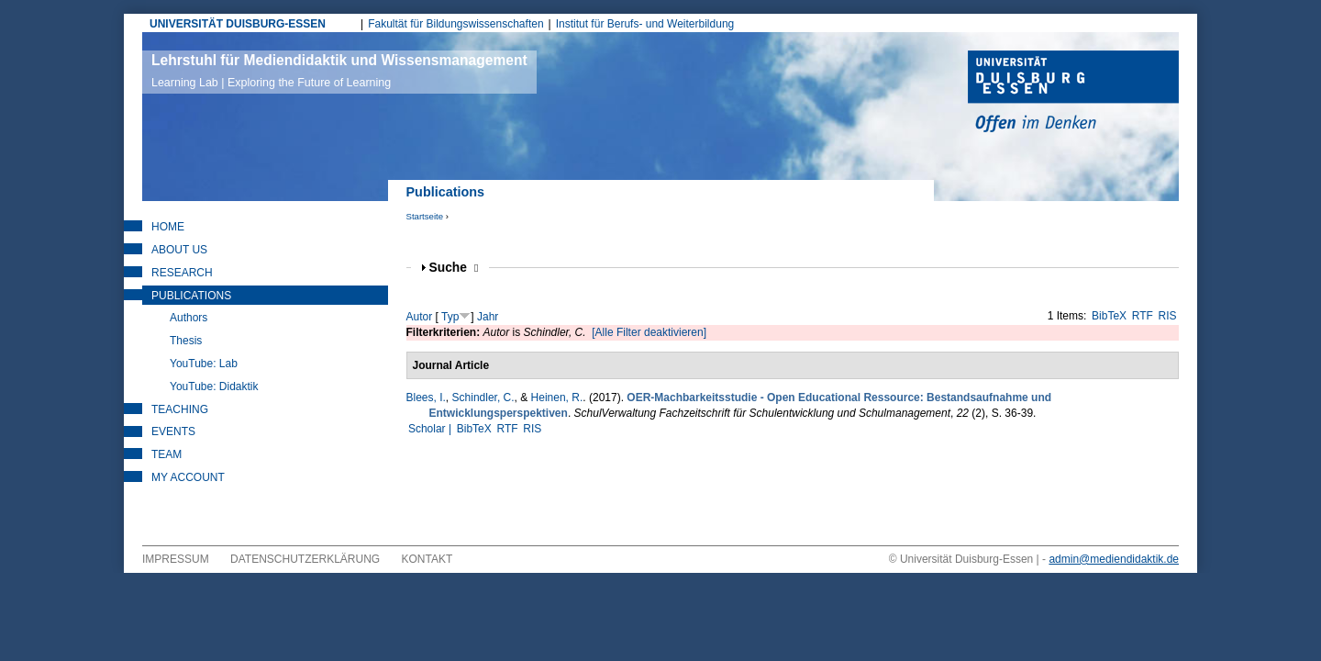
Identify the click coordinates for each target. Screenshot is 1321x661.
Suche (454, 267)
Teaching (179, 409)
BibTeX (1109, 315)
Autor (419, 316)
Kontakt (427, 559)
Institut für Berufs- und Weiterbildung (645, 23)
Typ (450, 316)
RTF (1142, 315)
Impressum (175, 559)
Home (167, 226)
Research (182, 272)
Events (173, 431)
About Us (179, 249)
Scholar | (431, 428)
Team (166, 454)
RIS (1168, 315)
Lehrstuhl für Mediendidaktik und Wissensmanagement (339, 70)
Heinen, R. (557, 397)
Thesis (186, 340)
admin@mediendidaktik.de (1114, 559)
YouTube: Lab (204, 363)
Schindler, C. (483, 397)
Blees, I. (426, 397)
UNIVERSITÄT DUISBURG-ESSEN (238, 23)
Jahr (487, 316)
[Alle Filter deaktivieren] (649, 332)
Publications (191, 295)
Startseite (425, 216)
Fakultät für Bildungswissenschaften (455, 23)
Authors (188, 317)
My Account (188, 477)
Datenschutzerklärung (305, 559)
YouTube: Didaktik (214, 386)
